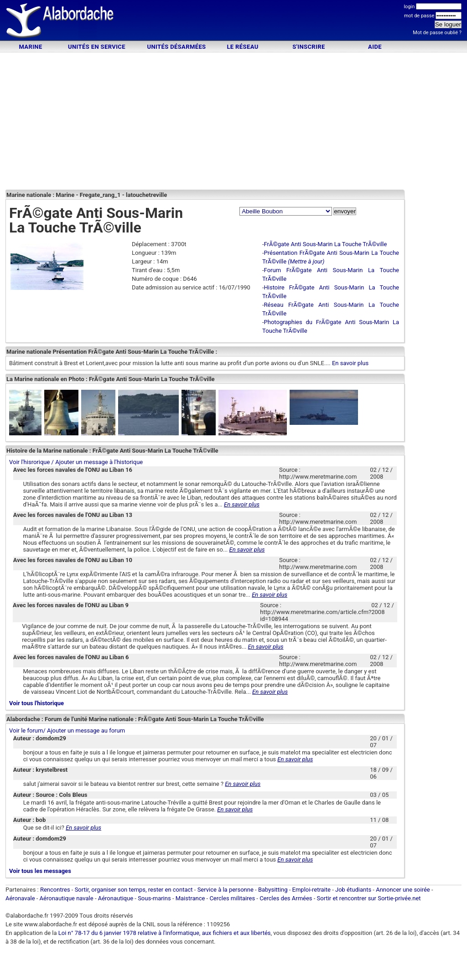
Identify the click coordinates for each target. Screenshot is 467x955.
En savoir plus (350, 363)
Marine (30, 46)
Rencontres (55, 889)
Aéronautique (116, 898)
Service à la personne (225, 889)
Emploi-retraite (311, 889)
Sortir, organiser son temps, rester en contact (134, 889)
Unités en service (96, 46)
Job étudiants (353, 889)
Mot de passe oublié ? (437, 33)
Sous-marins (154, 898)
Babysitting (273, 889)
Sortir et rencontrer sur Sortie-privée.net (369, 898)
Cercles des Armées (285, 898)
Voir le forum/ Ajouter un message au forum (67, 730)
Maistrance (190, 898)
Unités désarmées (176, 46)
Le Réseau (242, 46)
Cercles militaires (232, 898)
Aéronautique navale (66, 898)
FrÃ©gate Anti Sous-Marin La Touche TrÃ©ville (325, 244)
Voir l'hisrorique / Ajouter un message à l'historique (76, 462)
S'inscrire (308, 46)
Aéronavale (20, 898)
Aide (375, 46)
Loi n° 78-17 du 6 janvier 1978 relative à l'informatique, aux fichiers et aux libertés (164, 932)
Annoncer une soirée (403, 889)
